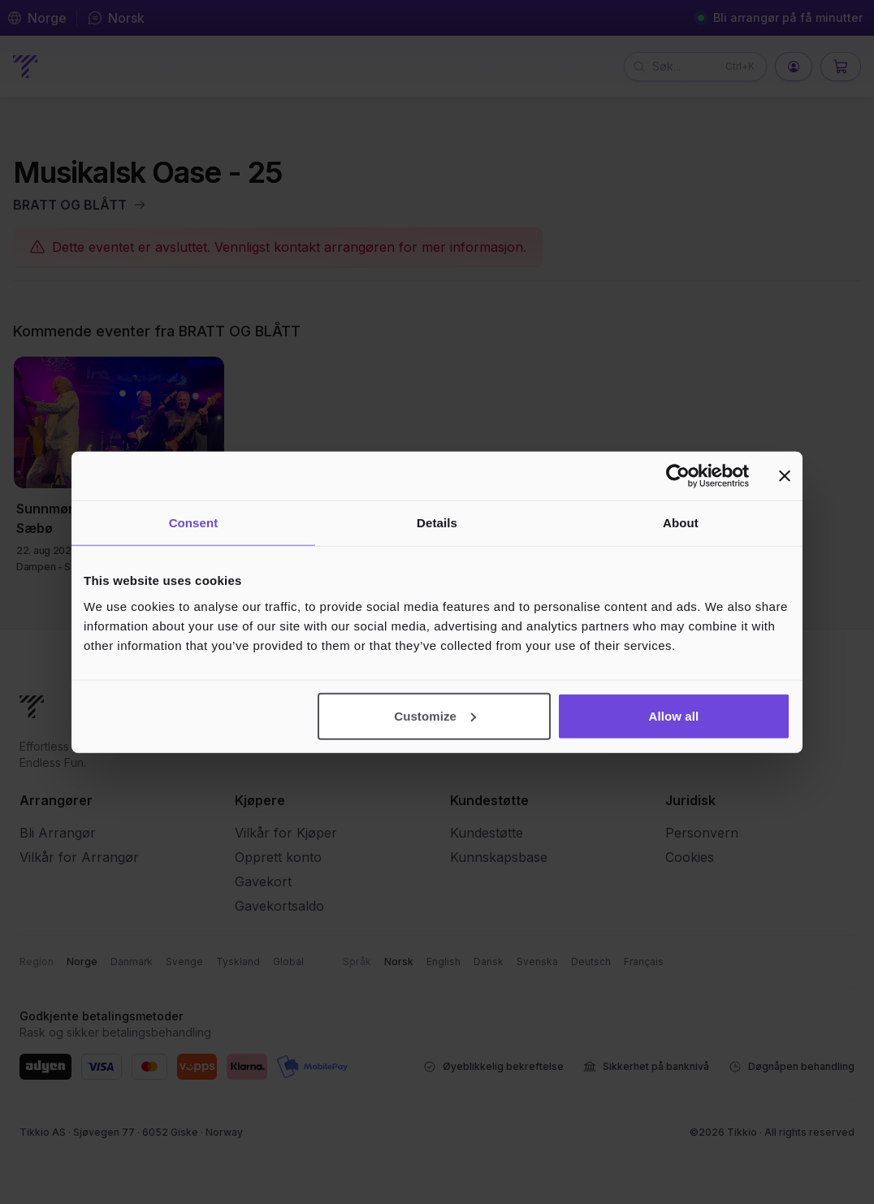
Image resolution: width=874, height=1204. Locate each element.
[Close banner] (784, 476)
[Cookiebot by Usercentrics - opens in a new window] (678, 476)
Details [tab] (437, 523)
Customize (435, 715)
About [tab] (681, 523)
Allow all (674, 715)
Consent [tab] (193, 523)
